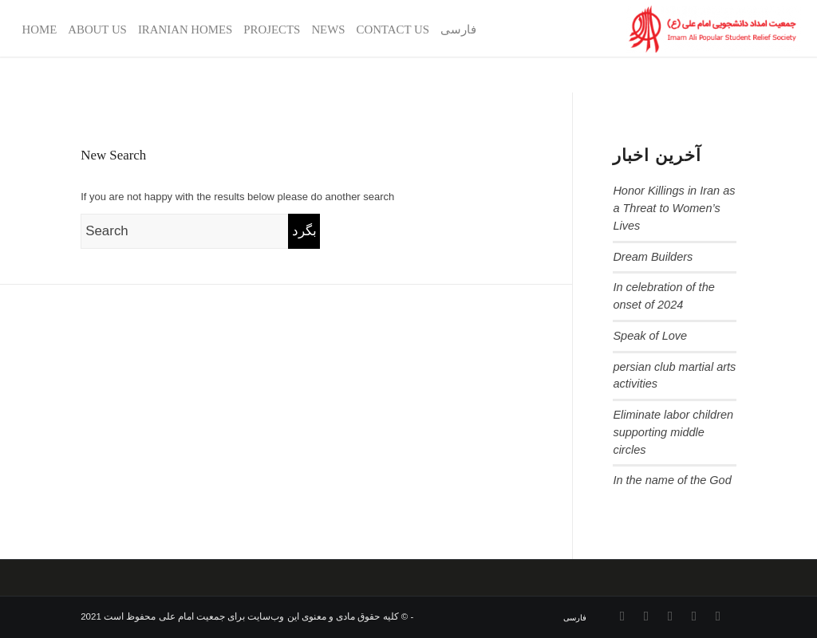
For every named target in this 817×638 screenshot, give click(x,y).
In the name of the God (672, 480)
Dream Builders (653, 256)
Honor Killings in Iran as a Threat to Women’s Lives (674, 208)
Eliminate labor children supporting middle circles (673, 432)
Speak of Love (650, 335)
